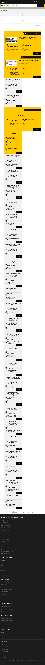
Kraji (14, 660)
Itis (1, 10)
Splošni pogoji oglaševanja (6, 609)
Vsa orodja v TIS (4, 598)
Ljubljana (3, 560)
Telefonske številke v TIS (6, 527)
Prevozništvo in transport (6, 549)
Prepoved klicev (4, 651)
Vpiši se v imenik (4, 520)
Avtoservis (3, 541)
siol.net (2, 632)
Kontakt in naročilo (5, 611)
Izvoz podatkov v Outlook (6, 589)
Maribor (2, 562)
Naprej (33, 512)
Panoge (10, 660)
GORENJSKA (3, 19)
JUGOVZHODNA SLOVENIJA (6, 21)
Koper (2, 567)
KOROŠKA (24, 21)
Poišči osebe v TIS (5, 522)
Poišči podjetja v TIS (5, 524)
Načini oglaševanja (5, 608)
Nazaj (12, 512)
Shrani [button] (37, 53)
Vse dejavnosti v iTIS (5, 553)
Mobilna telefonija (5, 539)
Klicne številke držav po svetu (7, 530)
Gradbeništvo (4, 548)
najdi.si (2, 634)
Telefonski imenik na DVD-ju (7, 620)
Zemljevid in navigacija (6, 525)
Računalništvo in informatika (7, 551)
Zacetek (15, 512)
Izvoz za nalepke (4, 588)
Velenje (2, 568)
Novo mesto (3, 570)
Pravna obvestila (4, 649)
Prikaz (2, 14)
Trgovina (3, 538)
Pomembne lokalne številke (6, 529)
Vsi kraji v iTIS (4, 575)
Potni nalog (3, 586)
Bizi (2, 635)
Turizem (2, 546)
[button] (3, 2)
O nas (2, 644)
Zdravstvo (3, 543)
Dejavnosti (18, 660)
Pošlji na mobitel (4, 591)
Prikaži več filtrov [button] (39, 25)
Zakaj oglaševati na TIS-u (6, 606)
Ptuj (2, 572)
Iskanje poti (3, 584)
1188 (2, 637)
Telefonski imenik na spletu (6, 618)
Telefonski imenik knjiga (6, 622)
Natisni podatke (4, 596)
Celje (2, 563)
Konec (29, 512)
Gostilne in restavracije (5, 544)
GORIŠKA (24, 19)
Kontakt (22, 660)
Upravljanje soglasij (40, 660)
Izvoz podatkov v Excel (6, 582)
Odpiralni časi (4, 594)
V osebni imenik (4, 593)
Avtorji (2, 648)
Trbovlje (2, 574)
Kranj (2, 565)
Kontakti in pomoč (4, 646)
